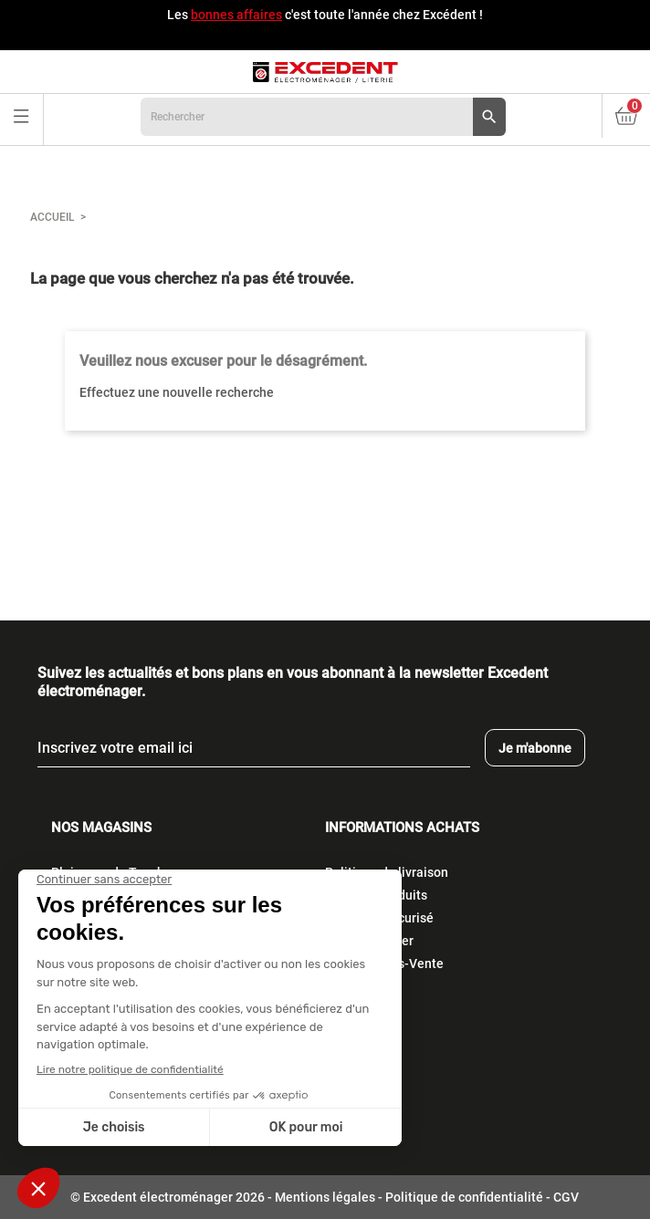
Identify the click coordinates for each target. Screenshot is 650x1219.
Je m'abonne (534, 748)
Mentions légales (325, 1197)
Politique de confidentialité (464, 1197)
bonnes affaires (236, 14)
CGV (566, 1197)
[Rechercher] (323, 117)
